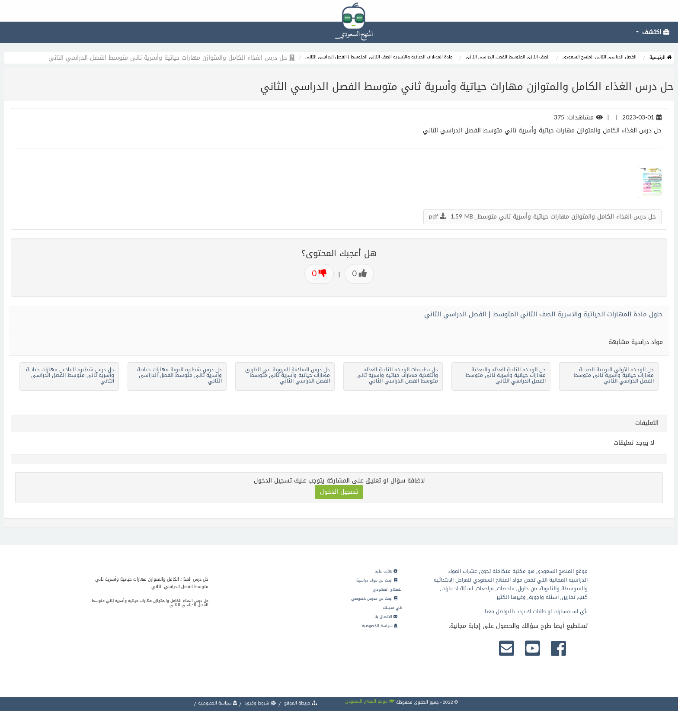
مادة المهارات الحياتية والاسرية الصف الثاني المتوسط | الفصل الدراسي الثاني (379, 57)
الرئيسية (660, 57)
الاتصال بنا (385, 617)
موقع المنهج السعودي (370, 701)
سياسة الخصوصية (379, 626)
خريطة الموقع (300, 703)
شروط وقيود (259, 703)
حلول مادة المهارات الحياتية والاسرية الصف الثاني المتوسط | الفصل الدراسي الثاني (543, 314)
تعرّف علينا (385, 571)
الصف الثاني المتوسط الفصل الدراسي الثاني (508, 57)
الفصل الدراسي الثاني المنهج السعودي (599, 57)
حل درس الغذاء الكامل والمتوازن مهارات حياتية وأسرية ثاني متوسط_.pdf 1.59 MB (542, 216)
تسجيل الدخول (339, 492)
